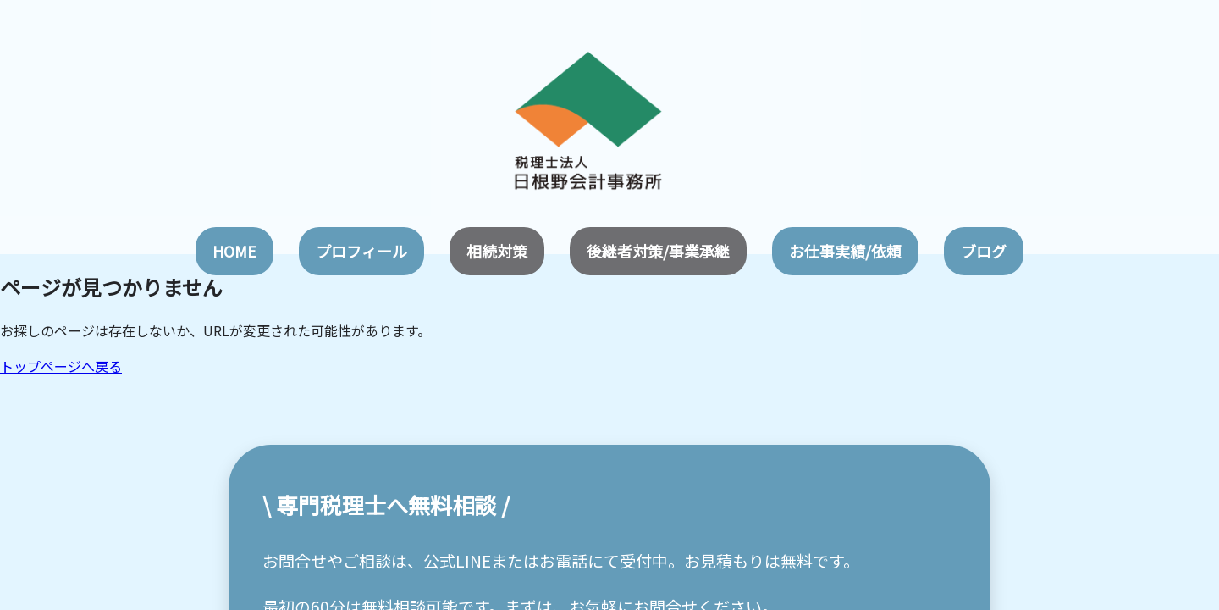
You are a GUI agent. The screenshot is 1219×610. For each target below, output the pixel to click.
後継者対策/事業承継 (658, 251)
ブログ (984, 251)
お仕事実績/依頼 (845, 251)
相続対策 (496, 251)
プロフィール (361, 251)
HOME (234, 251)
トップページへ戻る (61, 366)
